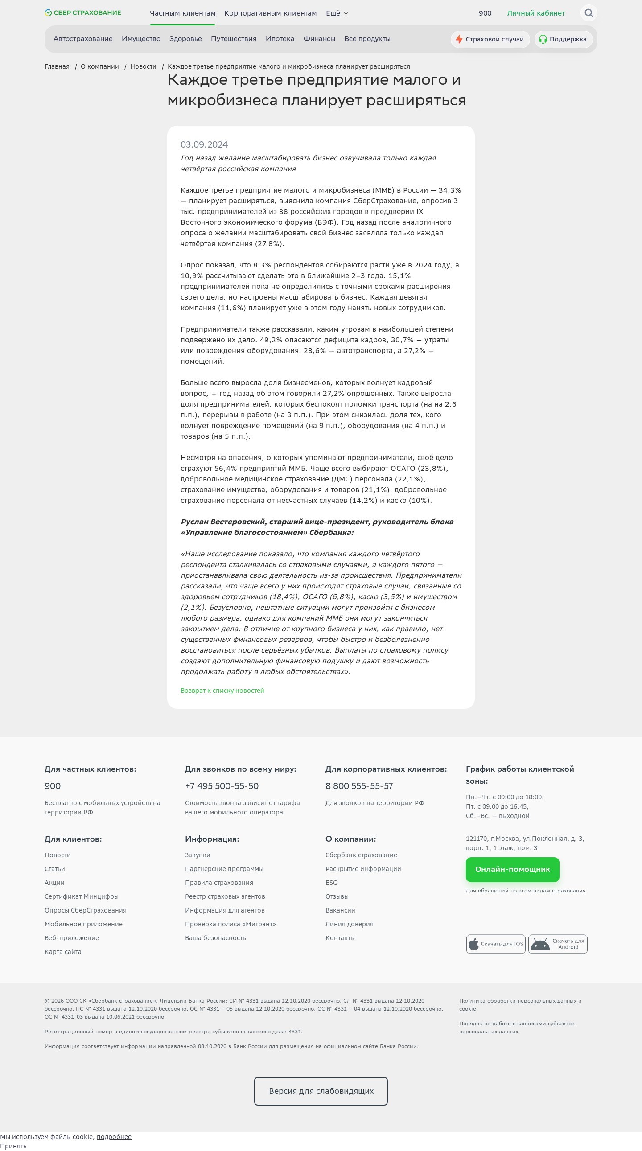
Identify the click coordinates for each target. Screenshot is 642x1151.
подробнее (114, 1137)
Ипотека (280, 39)
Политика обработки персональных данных (517, 1000)
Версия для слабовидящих (321, 1091)
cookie (467, 1008)
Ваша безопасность (215, 938)
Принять (13, 1146)
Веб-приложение (72, 938)
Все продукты (367, 39)
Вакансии (340, 910)
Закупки (197, 855)
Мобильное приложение (84, 924)
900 (485, 12)
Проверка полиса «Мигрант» (230, 924)
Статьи (55, 869)
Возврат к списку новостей (222, 690)
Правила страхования (219, 883)
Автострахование (83, 39)
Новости (58, 855)
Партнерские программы (224, 869)
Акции (55, 883)
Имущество (141, 39)
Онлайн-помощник (513, 869)
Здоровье (185, 39)
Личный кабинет (536, 12)
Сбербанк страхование (361, 855)
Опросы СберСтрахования (86, 910)
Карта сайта (63, 952)
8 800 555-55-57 (359, 787)
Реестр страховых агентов (225, 896)
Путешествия (234, 39)
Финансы (319, 39)
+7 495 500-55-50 (222, 787)
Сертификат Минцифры (82, 896)
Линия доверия (349, 924)
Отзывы (337, 896)
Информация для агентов (225, 910)
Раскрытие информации (363, 869)
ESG (331, 883)
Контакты (340, 938)
